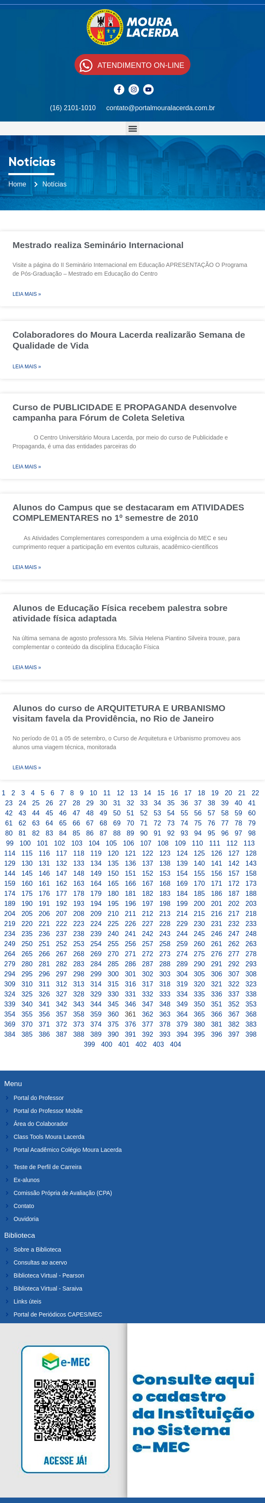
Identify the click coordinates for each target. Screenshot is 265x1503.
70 (130, 823)
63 (36, 823)
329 (96, 994)
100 (25, 843)
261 (216, 943)
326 (44, 994)
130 (27, 863)
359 (96, 1014)
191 (44, 903)
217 (233, 913)
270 (113, 953)
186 (216, 893)
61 (9, 823)
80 (9, 833)
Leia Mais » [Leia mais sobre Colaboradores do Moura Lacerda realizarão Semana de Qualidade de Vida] (27, 367)
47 (76, 813)
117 (61, 853)
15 (161, 793)
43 (22, 813)
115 (27, 853)
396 (216, 1034)
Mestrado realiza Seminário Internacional (98, 245)
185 (199, 893)
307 (233, 974)
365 (199, 1014)
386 (44, 1034)
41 (252, 803)
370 (27, 1024)
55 (184, 813)
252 (61, 943)
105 (111, 843)
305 (199, 974)
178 (79, 893)
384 (9, 1034)
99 (10, 843)
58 (225, 813)
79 (252, 823)
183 (164, 893)
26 (49, 803)
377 (147, 1024)
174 (9, 893)
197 (147, 903)
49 (103, 813)
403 (158, 1044)
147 (61, 873)
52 (144, 813)
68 (103, 823)
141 (216, 863)
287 (147, 964)
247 (233, 933)
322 (233, 984)
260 (199, 943)
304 (182, 974)
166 (130, 883)
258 (164, 943)
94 (198, 833)
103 (76, 843)
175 (27, 893)
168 (164, 883)
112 (232, 843)
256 (130, 943)
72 (157, 823)
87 (103, 833)
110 (197, 843)
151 (130, 873)
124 (182, 853)
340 (27, 1004)
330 (113, 994)
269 (96, 953)
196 (130, 903)
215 (199, 913)
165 (113, 883)
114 (9, 853)
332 (147, 994)
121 (130, 853)
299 (96, 974)
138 (164, 863)
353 (251, 1004)
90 (144, 833)
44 (36, 813)
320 (199, 984)
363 (164, 1014)
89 (130, 833)
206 (44, 913)
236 (44, 933)
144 (9, 873)
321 (216, 984)
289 (182, 964)
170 (199, 883)
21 (242, 793)
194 (96, 903)
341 (44, 1004)
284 (96, 964)
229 (182, 923)
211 (130, 913)
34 (157, 803)
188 (251, 893)
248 (251, 933)
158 (251, 873)
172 (233, 883)
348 (164, 1004)
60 (252, 813)
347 (147, 1004)
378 (164, 1024)
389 (96, 1034)
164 (96, 883)
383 (251, 1024)
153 (164, 873)
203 (251, 903)
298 (79, 974)
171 (216, 883)
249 (9, 943)
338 (251, 994)
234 (9, 933)
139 (182, 863)
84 (63, 833)
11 (107, 793)
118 (79, 853)
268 (79, 953)
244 (182, 933)
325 (27, 994)
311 (44, 984)
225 (113, 923)
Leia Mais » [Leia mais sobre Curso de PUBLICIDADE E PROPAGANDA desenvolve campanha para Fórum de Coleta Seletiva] (27, 467)
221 (44, 923)
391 (130, 1034)
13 (134, 793)
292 (233, 964)
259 (182, 943)
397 (233, 1034)
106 (128, 843)
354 (9, 1014)
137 (147, 863)
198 (164, 903)
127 (233, 853)
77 (225, 823)
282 (61, 964)
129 (9, 863)
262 (233, 943)
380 (199, 1024)
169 (182, 883)
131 (44, 863)
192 (61, 903)
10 (93, 793)
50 (117, 813)
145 (27, 873)
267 (61, 953)
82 (36, 833)
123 (164, 853)
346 (130, 1004)
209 (96, 913)
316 (130, 984)
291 (216, 964)
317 (147, 984)
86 (90, 833)
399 (89, 1044)
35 (171, 803)
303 (164, 974)
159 (9, 883)
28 (76, 803)
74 (184, 823)
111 (214, 843)
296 (44, 974)
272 (147, 953)
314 (96, 984)
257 (147, 943)
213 (164, 913)
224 (96, 923)
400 (106, 1044)
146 (44, 873)
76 (211, 823)
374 (96, 1024)
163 (79, 883)
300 (113, 974)
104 (94, 843)
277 (233, 953)
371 (44, 1024)
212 (147, 913)
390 (113, 1034)
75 (198, 823)
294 (9, 974)
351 (216, 1004)
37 (198, 803)
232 (233, 923)
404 (175, 1044)
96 (225, 833)
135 (113, 863)
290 (199, 964)
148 (79, 873)
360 (113, 1014)
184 (182, 893)
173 (251, 883)
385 (27, 1034)
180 (113, 893)
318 (164, 984)
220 (27, 923)
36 (184, 803)
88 (117, 833)
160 (27, 883)
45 (49, 813)
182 (147, 893)
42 (9, 813)
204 (9, 913)
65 (63, 823)
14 (147, 793)
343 (79, 1004)
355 (27, 1014)
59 (238, 813)
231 (216, 923)
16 (174, 793)
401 (124, 1044)
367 (233, 1014)
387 (61, 1034)
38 (211, 803)
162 (61, 883)
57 (211, 813)
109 (180, 843)
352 (233, 1004)
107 (146, 843)
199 (182, 903)
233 (251, 923)
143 (251, 863)
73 (171, 823)
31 (117, 803)
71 (144, 823)
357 (61, 1014)
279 (9, 964)
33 (144, 803)
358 (79, 1014)
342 (61, 1004)
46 (63, 813)
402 (141, 1044)
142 (233, 863)
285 (113, 964)
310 (27, 984)
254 (96, 943)
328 (79, 994)
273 (164, 953)
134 (96, 863)
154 (182, 873)
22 (255, 793)
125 (199, 853)
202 (233, 903)
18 (201, 793)
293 (251, 964)
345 (113, 1004)
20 (228, 793)
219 (9, 923)
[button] (132, 128)
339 (9, 1004)
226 (130, 923)
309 (9, 984)
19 (215, 793)
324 (9, 994)
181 (130, 893)
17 (188, 793)
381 (216, 1024)
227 (147, 923)
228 (164, 923)
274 (182, 953)
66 (76, 823)
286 (130, 964)
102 (59, 843)
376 (130, 1024)
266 (44, 953)
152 (147, 873)
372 (61, 1024)
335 (199, 994)
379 (182, 1024)
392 (147, 1034)
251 (44, 943)
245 (199, 933)
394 (182, 1034)
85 (76, 833)
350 (199, 1004)
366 (216, 1014)
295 (27, 974)
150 (113, 873)
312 (61, 984)
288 (164, 964)
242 (147, 933)
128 (251, 853)
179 (96, 893)
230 (199, 923)
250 (27, 943)
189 (9, 903)
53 (157, 813)
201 (216, 903)
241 (130, 933)
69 (117, 823)
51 (130, 813)
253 (79, 943)
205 (27, 913)
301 (130, 974)
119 (96, 853)
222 (61, 923)
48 (90, 813)
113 (249, 843)
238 (79, 933)
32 (130, 803)
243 (164, 933)
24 (22, 803)
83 (49, 833)
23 (9, 803)
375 (113, 1024)
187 (233, 893)
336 (216, 994)
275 (199, 953)
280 (27, 964)
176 (44, 893)
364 (182, 1014)
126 (216, 853)
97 (238, 833)
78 (238, 823)
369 (9, 1024)
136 (130, 863)
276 (216, 953)
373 (79, 1024)
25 (36, 803)
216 (216, 913)
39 (225, 803)
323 (251, 984)
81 (22, 833)
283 (79, 964)
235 (27, 933)
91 (157, 833)
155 (199, 873)
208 (79, 913)
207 (61, 913)
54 (171, 813)
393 (164, 1034)
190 (27, 903)
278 (251, 953)
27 (63, 803)
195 (113, 903)
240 (113, 933)
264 (9, 953)
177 (61, 893)
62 (22, 823)
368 (251, 1014)
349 (182, 1004)
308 (251, 974)
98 (252, 833)
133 (79, 863)
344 (96, 1004)
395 (199, 1034)
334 (182, 994)
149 (96, 873)
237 (61, 933)
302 (147, 974)
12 (120, 793)
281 (44, 964)
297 (61, 974)
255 (113, 943)
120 (113, 853)
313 (79, 984)
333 (164, 994)
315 (113, 984)
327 (61, 994)
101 (42, 843)
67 (90, 823)
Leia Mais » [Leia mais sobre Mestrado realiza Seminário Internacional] (27, 294)
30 (103, 803)
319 (182, 984)
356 (44, 1014)
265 (27, 953)
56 (198, 813)
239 (96, 933)
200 (199, 903)
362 (147, 1014)
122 (147, 853)
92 (171, 833)
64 (49, 823)
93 (184, 833)
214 (182, 913)
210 (113, 913)
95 (211, 833)
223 (79, 923)
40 (238, 803)
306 (216, 974)
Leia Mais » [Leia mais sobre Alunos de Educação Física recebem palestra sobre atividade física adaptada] (27, 667)
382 (233, 1024)
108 (163, 843)
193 (79, 903)
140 (199, 863)
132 (61, 863)
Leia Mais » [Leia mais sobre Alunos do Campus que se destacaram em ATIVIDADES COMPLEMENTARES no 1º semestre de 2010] (27, 567)
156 (216, 873)
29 (90, 803)
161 (44, 883)
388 (79, 1034)
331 (130, 994)
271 (130, 953)
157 (233, 873)
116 (44, 853)
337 (233, 994)
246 (216, 933)
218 (251, 913)
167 (147, 883)
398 (251, 1034)
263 (251, 943)
